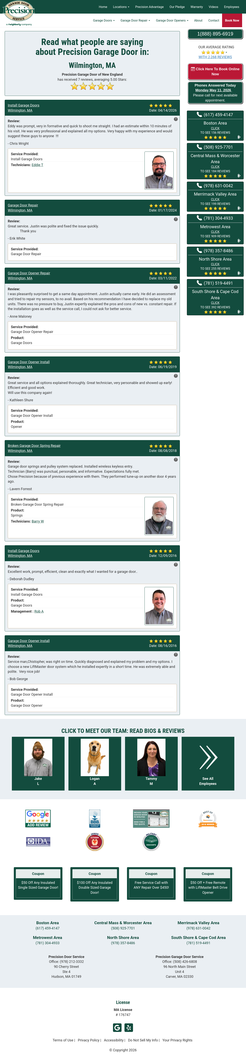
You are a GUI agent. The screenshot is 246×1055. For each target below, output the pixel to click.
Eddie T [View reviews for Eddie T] (37, 165)
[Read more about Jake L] (38, 764)
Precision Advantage (149, 7)
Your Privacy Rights (177, 1040)
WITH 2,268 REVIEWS (215, 57)
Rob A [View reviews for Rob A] (39, 611)
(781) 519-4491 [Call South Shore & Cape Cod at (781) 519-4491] (215, 283)
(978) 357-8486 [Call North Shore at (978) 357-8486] (215, 250)
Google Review (117, 1027)
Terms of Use (63, 1040)
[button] (215, 130)
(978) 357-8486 (123, 943)
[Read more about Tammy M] (151, 764)
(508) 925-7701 (123, 928)
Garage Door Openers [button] (172, 20)
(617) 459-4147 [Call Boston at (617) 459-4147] (215, 114)
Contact (213, 20)
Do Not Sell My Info (143, 1040)
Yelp (128, 1027)
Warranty (197, 7)
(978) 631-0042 (198, 928)
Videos (213, 7)
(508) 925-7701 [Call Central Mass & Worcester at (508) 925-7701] (215, 147)
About (198, 20)
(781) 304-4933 (48, 943)
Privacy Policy (88, 1040)
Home (103, 7)
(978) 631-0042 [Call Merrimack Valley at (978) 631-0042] (215, 185)
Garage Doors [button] (104, 20)
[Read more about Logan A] (94, 764)
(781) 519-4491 (198, 943)
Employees (231, 7)
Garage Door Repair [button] (135, 20)
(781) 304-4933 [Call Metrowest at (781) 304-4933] (215, 218)
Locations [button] (121, 7)
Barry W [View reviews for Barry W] (38, 521)
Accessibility (113, 1040)
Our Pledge (177, 7)
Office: (66, 962)
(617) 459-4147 (48, 928)
